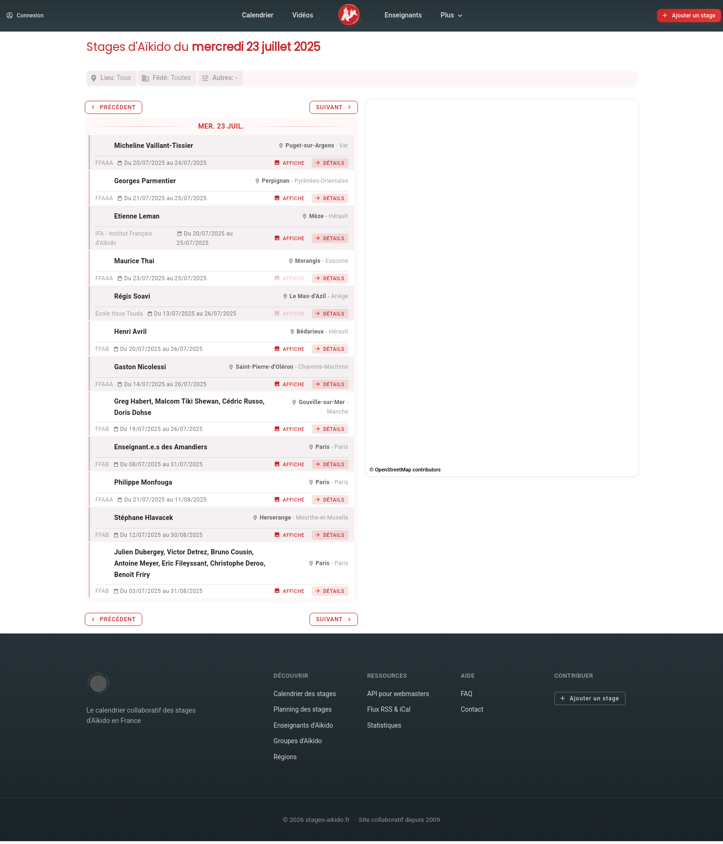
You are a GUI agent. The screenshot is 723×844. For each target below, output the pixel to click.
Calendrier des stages (306, 697)
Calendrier (258, 17)
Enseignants (403, 17)
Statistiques (385, 728)
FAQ (467, 697)
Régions (286, 760)
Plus (452, 17)
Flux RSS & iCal (389, 712)
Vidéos (302, 17)
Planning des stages (304, 712)
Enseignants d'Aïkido (305, 728)
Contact (472, 712)
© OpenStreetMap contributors (405, 473)
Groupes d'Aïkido (299, 744)
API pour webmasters (399, 697)
